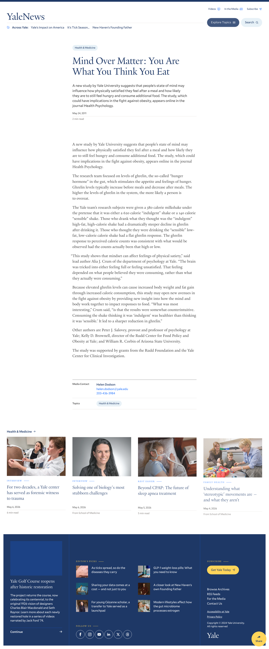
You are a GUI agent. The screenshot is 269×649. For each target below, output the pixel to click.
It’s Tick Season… (78, 27)
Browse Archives (218, 589)
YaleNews (26, 18)
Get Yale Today (223, 570)
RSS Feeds (213, 594)
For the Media (216, 598)
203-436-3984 (105, 396)
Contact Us (214, 603)
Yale (213, 636)
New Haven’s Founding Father (112, 27)
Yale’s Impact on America (47, 27)
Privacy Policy (214, 616)
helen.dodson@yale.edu (112, 392)
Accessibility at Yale (218, 611)
